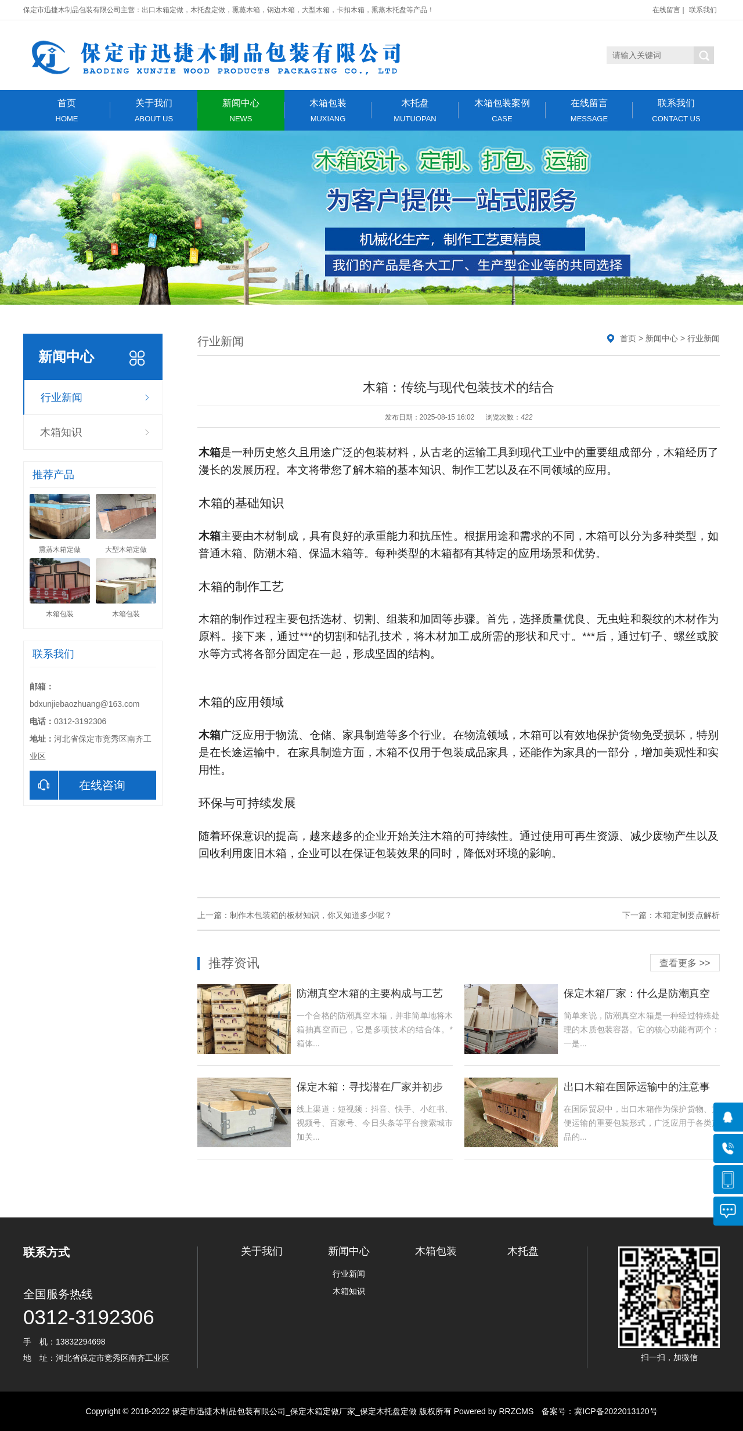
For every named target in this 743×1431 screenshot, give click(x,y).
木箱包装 (328, 110)
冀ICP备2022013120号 (615, 1411)
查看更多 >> (684, 963)
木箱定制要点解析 (687, 915)
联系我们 (703, 10)
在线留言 (666, 10)
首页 (66, 110)
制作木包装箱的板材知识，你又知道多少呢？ (311, 915)
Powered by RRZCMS (493, 1411)
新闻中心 (240, 110)
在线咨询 (77, 785)
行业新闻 (61, 397)
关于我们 (153, 110)
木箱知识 (61, 432)
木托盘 (415, 110)
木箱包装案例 (502, 110)
